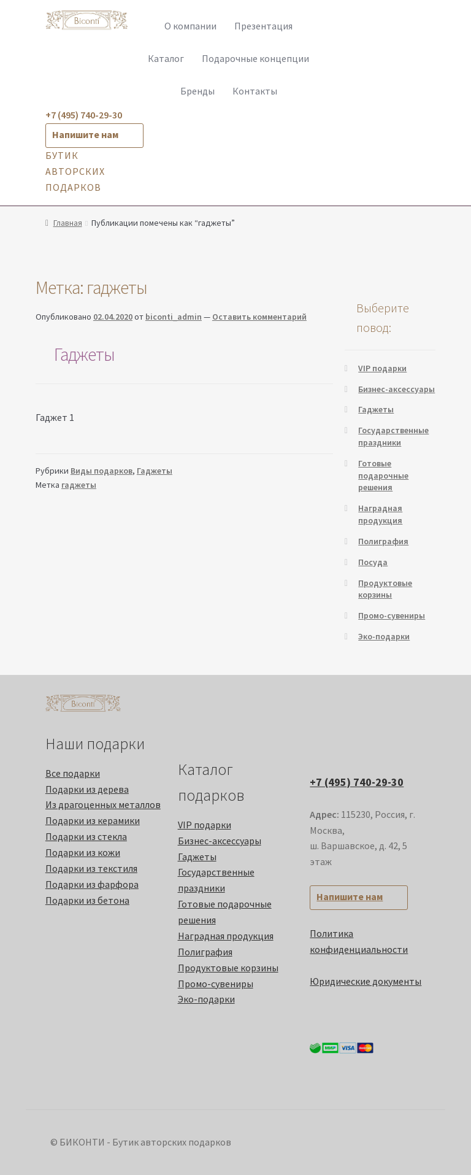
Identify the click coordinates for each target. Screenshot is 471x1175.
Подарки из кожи (82, 852)
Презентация (263, 26)
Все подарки (72, 773)
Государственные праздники (393, 436)
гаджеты (78, 484)
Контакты (254, 91)
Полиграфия (383, 541)
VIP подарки (382, 368)
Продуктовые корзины (385, 589)
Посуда (373, 562)
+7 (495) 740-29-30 (357, 782)
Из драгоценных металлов (103, 804)
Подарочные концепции (255, 58)
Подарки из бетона (87, 900)
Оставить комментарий (259, 316)
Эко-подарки (384, 636)
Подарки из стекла (86, 836)
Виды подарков (101, 470)
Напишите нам (85, 134)
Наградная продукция (380, 514)
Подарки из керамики (92, 820)
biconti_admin (173, 316)
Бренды (197, 91)
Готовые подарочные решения (383, 475)
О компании (190, 26)
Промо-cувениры (391, 615)
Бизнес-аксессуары (396, 389)
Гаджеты (84, 354)
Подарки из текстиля (91, 868)
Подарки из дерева (87, 789)
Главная (67, 222)
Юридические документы (365, 981)
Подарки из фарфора (92, 884)
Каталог (166, 58)
